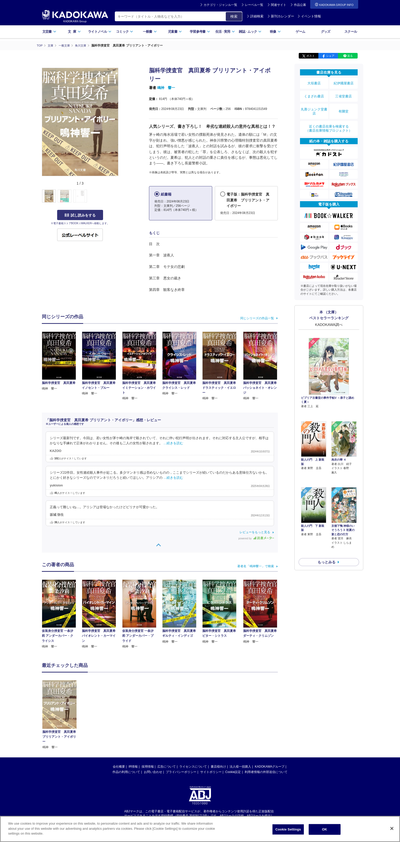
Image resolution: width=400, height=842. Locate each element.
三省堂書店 (343, 93)
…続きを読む (173, 443)
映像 (275, 31)
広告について (166, 766)
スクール (350, 31)
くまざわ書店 (314, 93)
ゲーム (300, 31)
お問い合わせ (153, 771)
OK (324, 829)
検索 (234, 16)
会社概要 (119, 766)
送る (350, 55)
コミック (124, 31)
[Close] (391, 828)
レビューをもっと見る (255, 532)
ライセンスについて (193, 766)
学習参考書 (200, 31)
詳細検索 (255, 16)
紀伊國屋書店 (343, 82)
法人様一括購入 (240, 766)
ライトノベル (99, 31)
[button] (121, 196)
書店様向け (218, 766)
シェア (330, 55)
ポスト (310, 55)
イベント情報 (309, 16)
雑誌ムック (250, 31)
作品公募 (300, 5)
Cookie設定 (233, 771)
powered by (256, 538)
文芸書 (49, 31)
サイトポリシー (211, 771)
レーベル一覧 (254, 5)
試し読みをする (80, 215)
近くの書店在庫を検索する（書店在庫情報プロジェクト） (328, 120)
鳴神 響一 (166, 88)
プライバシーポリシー (181, 771)
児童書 (175, 31)
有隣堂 (343, 105)
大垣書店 (314, 82)
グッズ (325, 31)
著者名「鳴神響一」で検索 (255, 566)
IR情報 (133, 766)
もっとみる (326, 525)
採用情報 (148, 766)
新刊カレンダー (280, 16)
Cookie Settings (288, 829)
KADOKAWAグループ (269, 766)
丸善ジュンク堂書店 (314, 105)
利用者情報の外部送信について (266, 771)
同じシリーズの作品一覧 (257, 318)
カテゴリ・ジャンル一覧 (220, 5)
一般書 (150, 31)
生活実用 (225, 31)
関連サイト (278, 5)
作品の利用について (126, 771)
